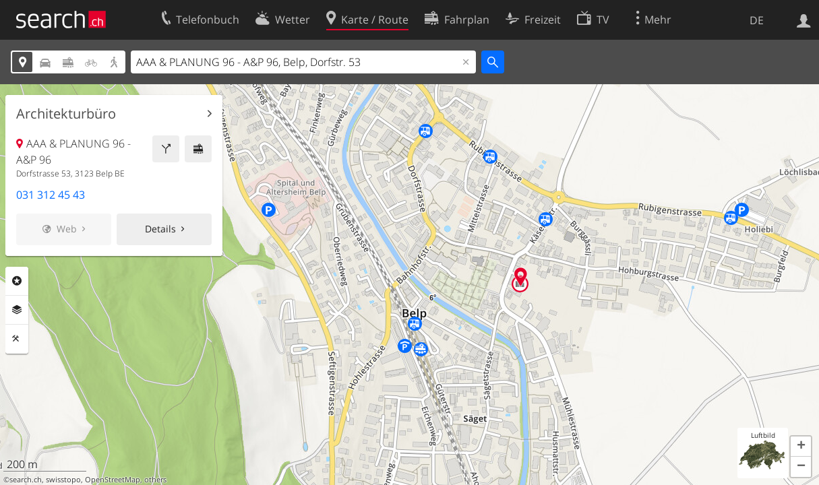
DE (757, 20)
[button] (801, 447)
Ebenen (16, 310)
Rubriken (16, 281)
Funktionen (16, 339)
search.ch (25, 479)
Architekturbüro (66, 114)
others (155, 479)
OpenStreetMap (112, 479)
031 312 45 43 (50, 194)
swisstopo (63, 479)
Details (160, 228)
